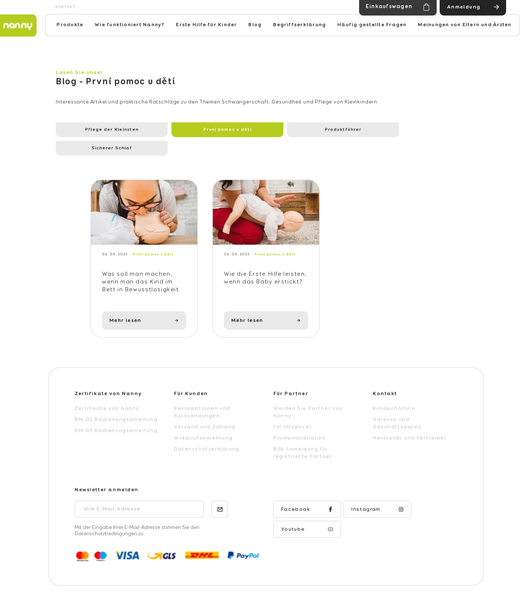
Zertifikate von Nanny (107, 392)
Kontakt (65, 7)
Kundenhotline (394, 392)
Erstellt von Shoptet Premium (409, 579)
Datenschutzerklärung (206, 432)
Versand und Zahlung (205, 410)
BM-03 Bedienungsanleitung (116, 414)
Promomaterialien (299, 421)
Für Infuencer (292, 410)
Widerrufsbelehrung (203, 421)
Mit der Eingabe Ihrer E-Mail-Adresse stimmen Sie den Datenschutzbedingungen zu (137, 514)
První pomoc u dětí (178, 130)
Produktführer (261, 130)
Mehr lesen (125, 304)
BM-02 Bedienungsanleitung (116, 403)
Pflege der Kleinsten (95, 130)
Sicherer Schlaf (345, 130)
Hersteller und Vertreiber (410, 421)
